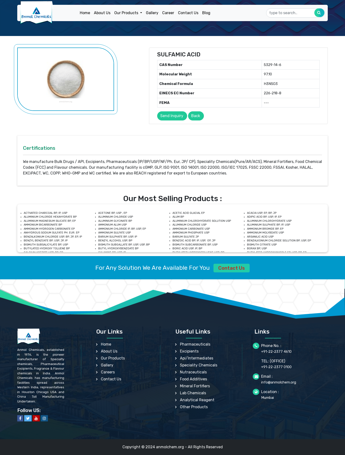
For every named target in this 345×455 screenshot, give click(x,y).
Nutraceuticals (193, 372)
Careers (108, 372)
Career (168, 13)
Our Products (113, 358)
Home (85, 13)
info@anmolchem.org (278, 382)
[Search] (295, 13)
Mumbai (267, 397)
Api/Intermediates (196, 358)
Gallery (152, 13)
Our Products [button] (126, 13)
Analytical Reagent (197, 400)
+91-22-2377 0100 (276, 367)
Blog (206, 13)
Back (195, 116)
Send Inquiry (171, 116)
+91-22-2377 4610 (276, 351)
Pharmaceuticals (195, 344)
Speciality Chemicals (198, 365)
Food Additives (193, 379)
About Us (102, 13)
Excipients (189, 351)
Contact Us (188, 13)
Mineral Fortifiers (195, 386)
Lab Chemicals (193, 393)
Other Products (194, 407)
